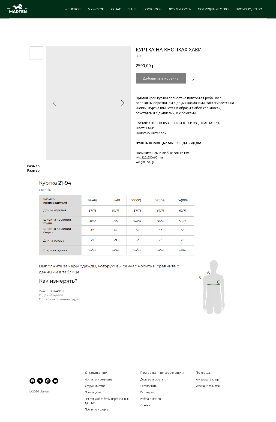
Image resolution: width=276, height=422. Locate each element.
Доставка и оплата (151, 379)
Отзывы (145, 405)
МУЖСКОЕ (96, 9)
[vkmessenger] (48, 381)
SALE (132, 9)
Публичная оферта (96, 409)
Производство (93, 392)
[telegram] (40, 381)
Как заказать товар (207, 379)
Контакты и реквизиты (99, 379)
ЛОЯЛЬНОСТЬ (180, 9)
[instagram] (32, 381)
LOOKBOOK (153, 9)
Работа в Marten (150, 399)
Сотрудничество (95, 386)
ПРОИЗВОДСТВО (249, 9)
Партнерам (147, 392)
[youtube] (55, 381)
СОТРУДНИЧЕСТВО (213, 9)
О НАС (116, 9)
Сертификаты (148, 386)
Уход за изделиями (208, 386)
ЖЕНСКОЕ (73, 9)
